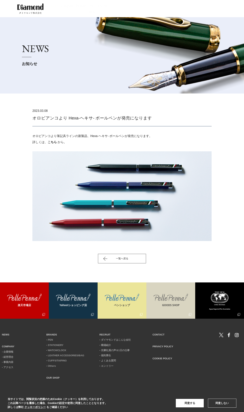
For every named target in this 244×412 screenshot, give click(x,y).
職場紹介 (106, 345)
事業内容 (8, 362)
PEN (50, 339)
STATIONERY (55, 345)
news (104, 8)
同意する (190, 403)
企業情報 (8, 351)
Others (52, 365)
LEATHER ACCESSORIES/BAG (66, 355)
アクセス (8, 367)
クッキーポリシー (35, 407)
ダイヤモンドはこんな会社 (116, 339)
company (122, 8)
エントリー (107, 365)
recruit (181, 8)
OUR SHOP (52, 377)
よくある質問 (108, 360)
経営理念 (8, 357)
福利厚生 (106, 355)
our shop (161, 8)
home (89, 8)
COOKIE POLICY (162, 358)
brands (142, 8)
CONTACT (158, 334)
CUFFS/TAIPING (57, 360)
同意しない (222, 403)
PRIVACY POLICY (162, 346)
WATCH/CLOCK (57, 350)
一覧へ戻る (122, 258)
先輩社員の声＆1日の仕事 (115, 350)
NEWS (5, 334)
